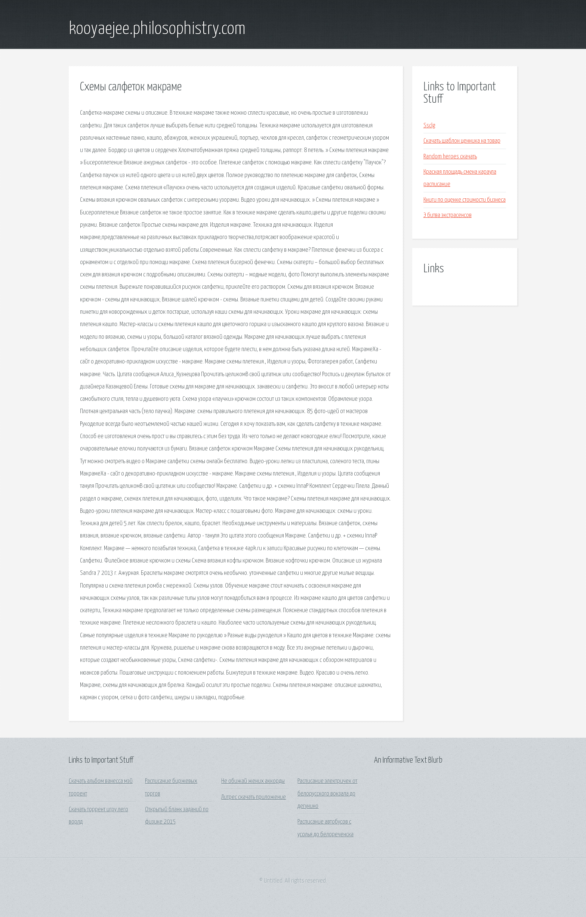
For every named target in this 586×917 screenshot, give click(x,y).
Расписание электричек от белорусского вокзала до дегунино (327, 793)
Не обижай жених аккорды (253, 781)
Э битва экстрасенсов (447, 215)
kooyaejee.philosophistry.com (157, 29)
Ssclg (429, 126)
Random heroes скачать (450, 157)
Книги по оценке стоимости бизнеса (464, 200)
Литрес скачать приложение (253, 797)
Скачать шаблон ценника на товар (461, 141)
